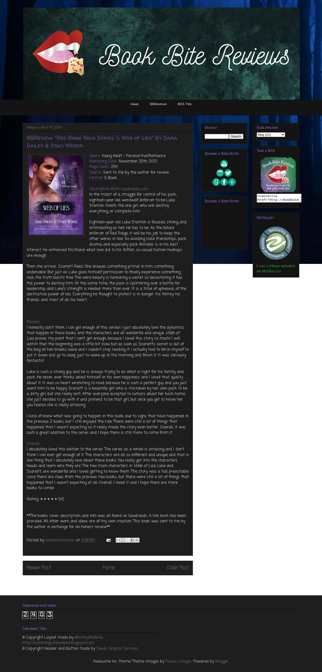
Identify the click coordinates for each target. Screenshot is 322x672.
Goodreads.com (134, 189)
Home (135, 104)
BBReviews (158, 104)
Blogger (222, 662)
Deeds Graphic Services (117, 649)
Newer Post (39, 567)
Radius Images (178, 662)
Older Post (178, 567)
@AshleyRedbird (88, 638)
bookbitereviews (61, 540)
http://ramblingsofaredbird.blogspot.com (58, 643)
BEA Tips (185, 104)
